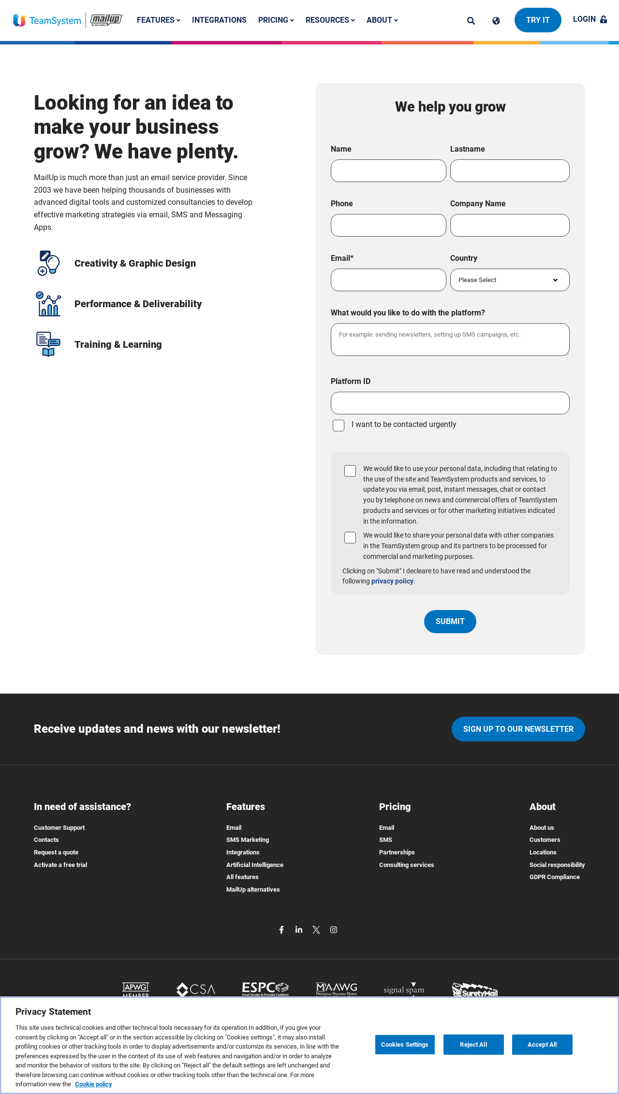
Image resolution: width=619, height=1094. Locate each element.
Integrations (219, 20)
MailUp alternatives (253, 889)
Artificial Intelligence (254, 864)
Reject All (473, 1044)
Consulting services (406, 864)
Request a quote (56, 852)
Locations (543, 852)
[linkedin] (300, 929)
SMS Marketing (247, 839)
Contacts (46, 839)
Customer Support (59, 827)
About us (542, 827)
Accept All (542, 1044)
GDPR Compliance (555, 877)
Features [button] (158, 20)
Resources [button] (330, 20)
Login (590, 19)
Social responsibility (557, 864)
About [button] (382, 20)
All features (242, 877)
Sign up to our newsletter (518, 729)
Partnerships (397, 852)
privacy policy (392, 581)
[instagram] (334, 929)
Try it (538, 20)
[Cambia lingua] (496, 20)
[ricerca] (471, 20)
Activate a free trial (60, 864)
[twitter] (317, 929)
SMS (385, 839)
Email (233, 827)
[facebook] (282, 929)
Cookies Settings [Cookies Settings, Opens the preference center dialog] (405, 1044)
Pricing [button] (276, 20)
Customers (545, 839)
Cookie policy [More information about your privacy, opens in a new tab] (93, 1084)
